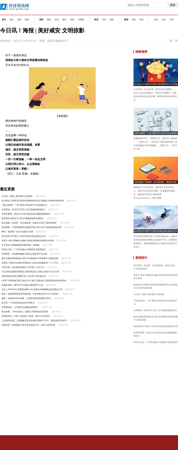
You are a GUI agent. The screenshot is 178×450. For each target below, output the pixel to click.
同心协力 (30, 178)
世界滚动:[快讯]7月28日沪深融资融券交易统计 (22, 218)
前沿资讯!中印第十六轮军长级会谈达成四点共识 (23, 236)
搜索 (172, 5)
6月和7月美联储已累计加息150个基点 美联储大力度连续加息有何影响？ (34, 280)
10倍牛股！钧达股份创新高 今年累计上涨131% (22, 267)
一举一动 (39, 178)
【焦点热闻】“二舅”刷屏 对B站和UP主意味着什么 (24, 205)
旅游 (112, 20)
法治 (156, 20)
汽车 (104, 20)
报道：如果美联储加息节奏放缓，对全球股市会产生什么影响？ (30, 294)
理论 (142, 20)
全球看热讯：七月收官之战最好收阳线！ (20, 307)
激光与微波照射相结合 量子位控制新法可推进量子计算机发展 (29, 258)
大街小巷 (21, 178)
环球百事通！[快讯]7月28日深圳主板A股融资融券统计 (26, 214)
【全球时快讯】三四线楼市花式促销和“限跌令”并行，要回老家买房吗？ (34, 320)
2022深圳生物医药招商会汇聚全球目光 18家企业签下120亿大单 (30, 272)
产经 (171, 20)
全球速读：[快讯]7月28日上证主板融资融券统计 (23, 209)
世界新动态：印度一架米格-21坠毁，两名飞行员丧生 (25, 316)
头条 (19, 20)
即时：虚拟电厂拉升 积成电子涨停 (17, 232)
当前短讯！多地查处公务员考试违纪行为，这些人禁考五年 (28, 325)
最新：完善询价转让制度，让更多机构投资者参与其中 (26, 298)
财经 (49, 20)
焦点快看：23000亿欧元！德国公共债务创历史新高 (24, 312)
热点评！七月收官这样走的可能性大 (18, 303)
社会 (164, 20)
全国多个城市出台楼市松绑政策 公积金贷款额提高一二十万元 (29, 263)
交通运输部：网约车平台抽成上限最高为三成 (22, 285)
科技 (72, 20)
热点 (11, 20)
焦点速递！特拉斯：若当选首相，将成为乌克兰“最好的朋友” (29, 223)
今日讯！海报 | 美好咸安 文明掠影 (16, 196)
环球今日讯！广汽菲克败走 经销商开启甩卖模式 (23, 249)
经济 (57, 20)
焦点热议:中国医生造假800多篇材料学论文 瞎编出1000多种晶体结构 (32, 201)
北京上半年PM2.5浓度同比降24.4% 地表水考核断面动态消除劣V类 (31, 289)
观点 (134, 20)
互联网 (81, 20)
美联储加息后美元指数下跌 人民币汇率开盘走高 (23, 276)
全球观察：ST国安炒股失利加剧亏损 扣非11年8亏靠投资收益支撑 (31, 227)
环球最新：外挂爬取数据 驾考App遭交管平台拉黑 (24, 254)
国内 (27, 20)
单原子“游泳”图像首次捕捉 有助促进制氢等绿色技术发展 (27, 241)
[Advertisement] (151, 390)
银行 (64, 20)
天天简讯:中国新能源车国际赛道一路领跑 (20, 245)
